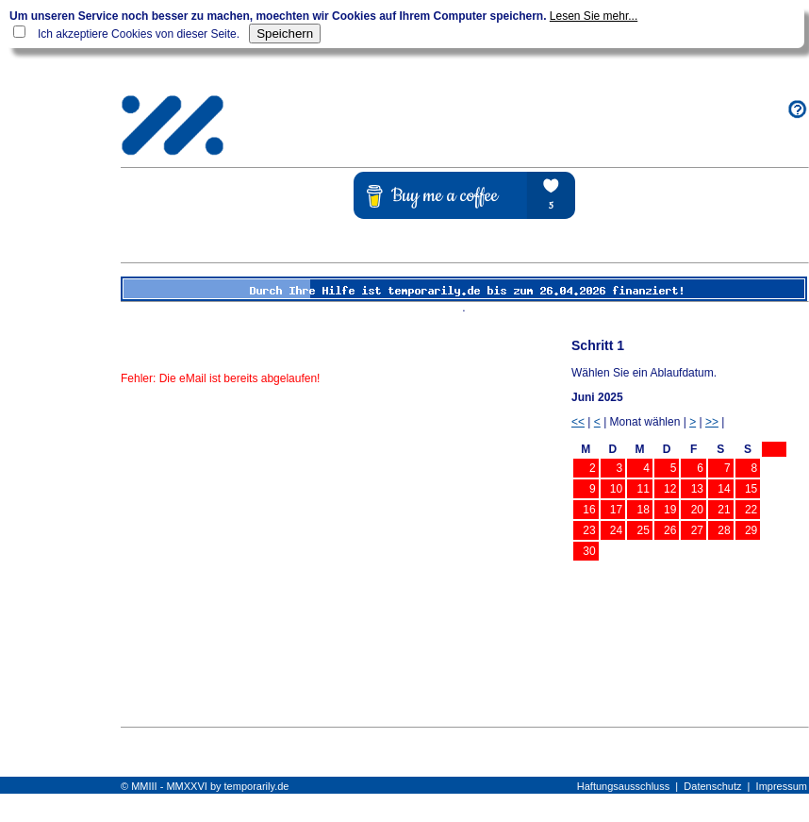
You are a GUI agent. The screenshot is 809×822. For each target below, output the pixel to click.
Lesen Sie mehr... (593, 16)
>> (711, 421)
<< (578, 421)
